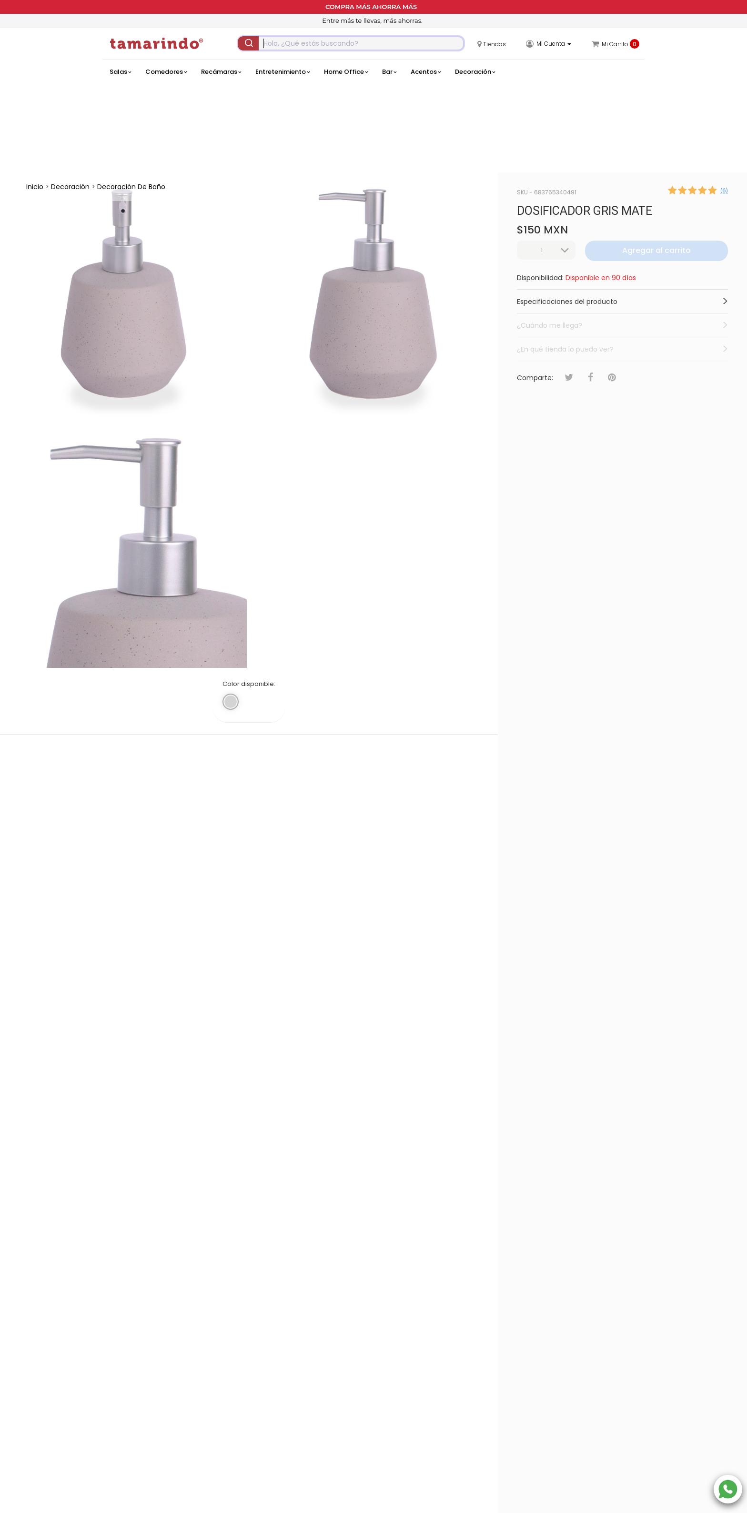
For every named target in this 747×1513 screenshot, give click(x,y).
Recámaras (221, 72)
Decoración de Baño (131, 187)
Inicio (34, 187)
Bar (389, 72)
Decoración (475, 72)
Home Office (346, 72)
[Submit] (248, 43)
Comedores (166, 72)
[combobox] (351, 43)
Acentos (426, 72)
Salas (120, 72)
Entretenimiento (282, 72)
